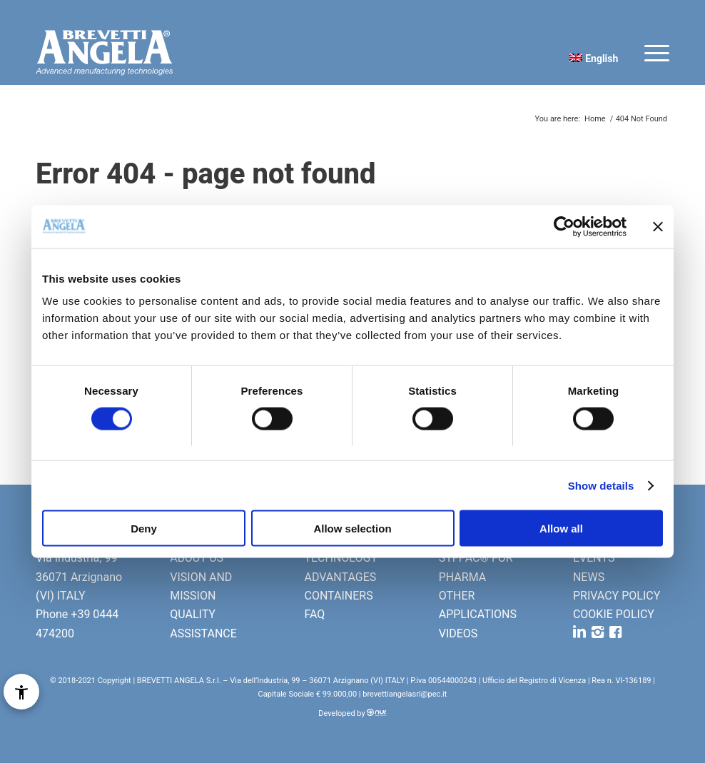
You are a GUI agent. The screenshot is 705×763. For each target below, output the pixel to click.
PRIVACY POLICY (616, 595)
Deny (144, 528)
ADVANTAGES (340, 577)
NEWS (588, 577)
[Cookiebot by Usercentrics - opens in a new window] (564, 226)
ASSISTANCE (203, 633)
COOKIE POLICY (613, 614)
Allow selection (352, 528)
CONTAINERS (338, 595)
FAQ (314, 614)
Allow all (561, 528)
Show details (601, 485)
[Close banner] (658, 226)
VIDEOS (458, 633)
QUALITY (192, 614)
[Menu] (649, 53)
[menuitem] (590, 58)
